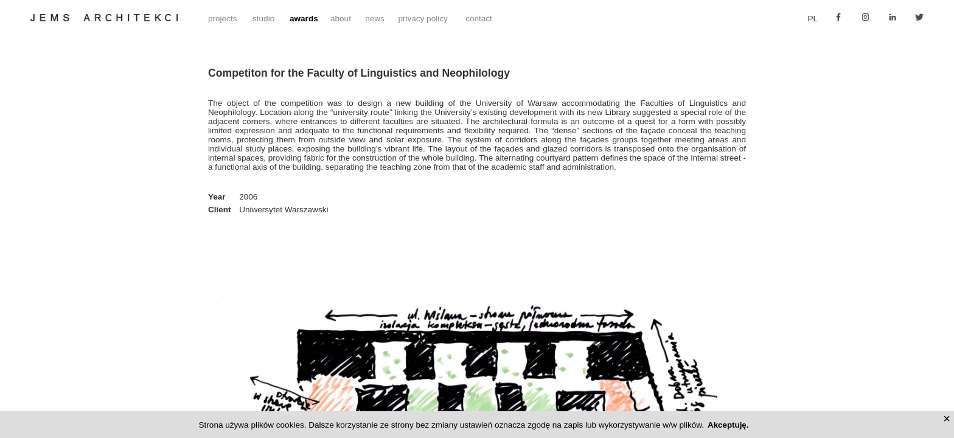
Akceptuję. (728, 424)
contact (478, 18)
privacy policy (422, 18)
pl (813, 18)
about (340, 18)
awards (304, 18)
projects (222, 18)
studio (263, 18)
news (375, 18)
